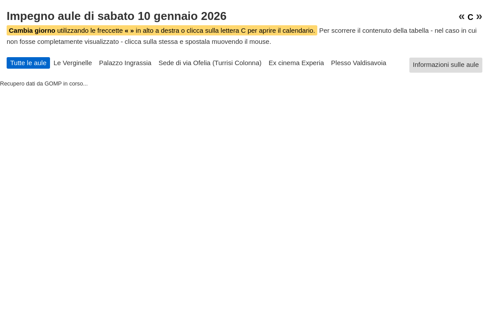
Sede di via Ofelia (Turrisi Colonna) (210, 62)
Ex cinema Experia (296, 62)
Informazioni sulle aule (446, 64)
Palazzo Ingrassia (125, 62)
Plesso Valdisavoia (358, 62)
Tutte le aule (28, 62)
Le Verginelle (73, 62)
